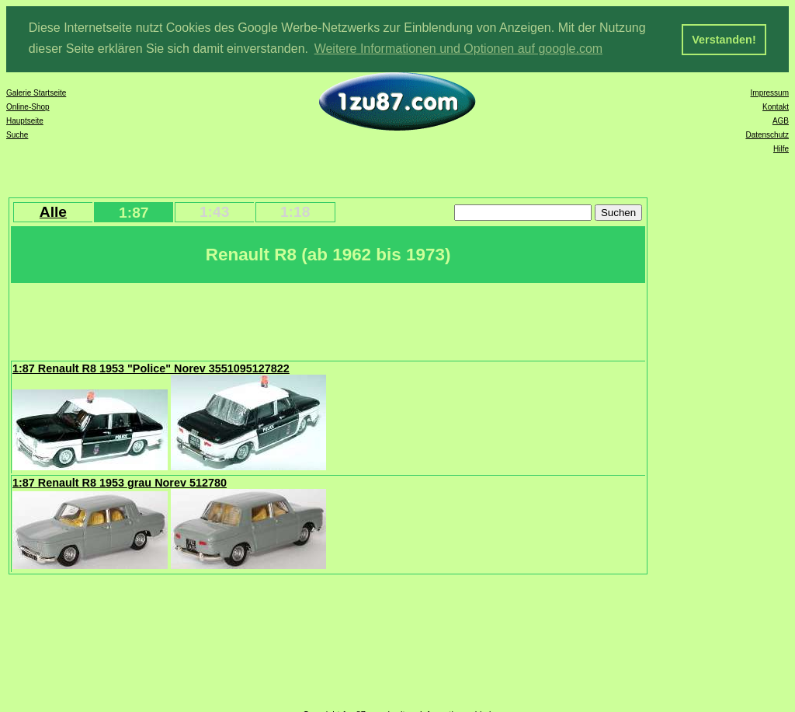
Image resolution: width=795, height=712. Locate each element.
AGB (780, 120)
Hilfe (781, 148)
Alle (53, 211)
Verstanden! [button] (723, 39)
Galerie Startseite (36, 92)
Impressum (770, 92)
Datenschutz (767, 134)
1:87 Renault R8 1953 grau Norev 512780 (119, 482)
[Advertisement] (294, 319)
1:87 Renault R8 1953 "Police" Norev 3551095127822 (151, 367)
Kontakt (775, 106)
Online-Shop (28, 106)
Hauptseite (24, 120)
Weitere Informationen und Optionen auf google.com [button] (458, 48)
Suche (17, 134)
